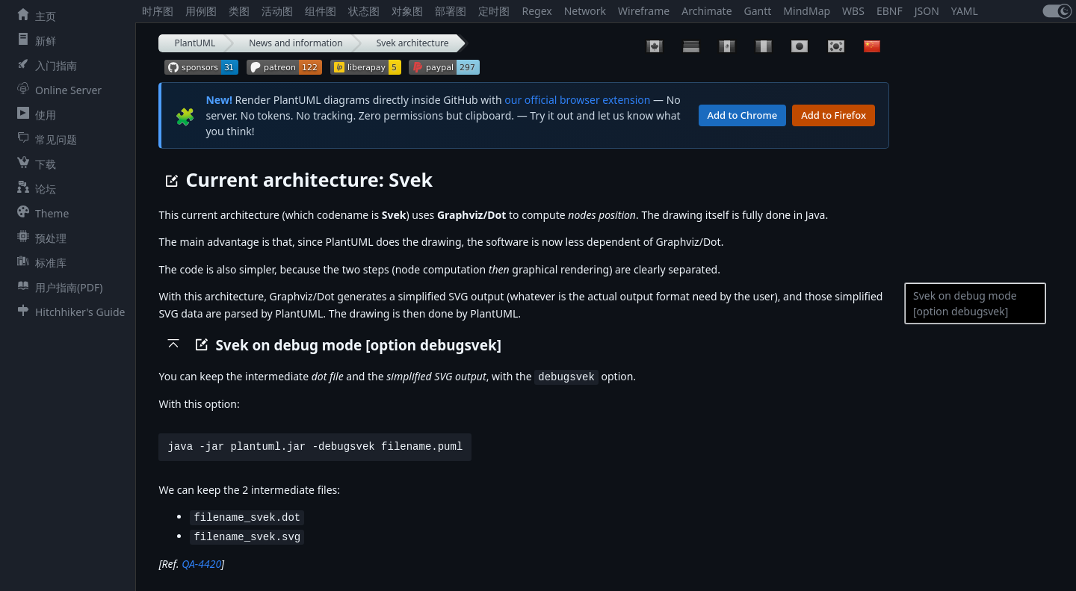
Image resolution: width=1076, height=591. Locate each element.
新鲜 (33, 40)
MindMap (806, 11)
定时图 (494, 11)
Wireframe (644, 11)
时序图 (157, 11)
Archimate (706, 11)
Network (585, 11)
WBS (853, 11)
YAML (964, 11)
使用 (33, 114)
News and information (296, 43)
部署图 (450, 11)
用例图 (201, 11)
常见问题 (44, 138)
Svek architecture (413, 43)
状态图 (364, 11)
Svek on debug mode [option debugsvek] (965, 303)
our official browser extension (577, 100)
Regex (536, 11)
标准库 (39, 262)
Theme (40, 212)
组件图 (320, 11)
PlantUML (194, 43)
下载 (33, 163)
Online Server (56, 89)
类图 (239, 11)
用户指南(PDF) (56, 286)
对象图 (407, 11)
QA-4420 (201, 561)
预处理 (39, 237)
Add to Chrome (743, 115)
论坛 (33, 188)
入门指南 (44, 65)
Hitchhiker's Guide (68, 311)
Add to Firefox (833, 115)
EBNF (889, 11)
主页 (33, 15)
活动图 (277, 11)
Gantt (758, 11)
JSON (927, 11)
